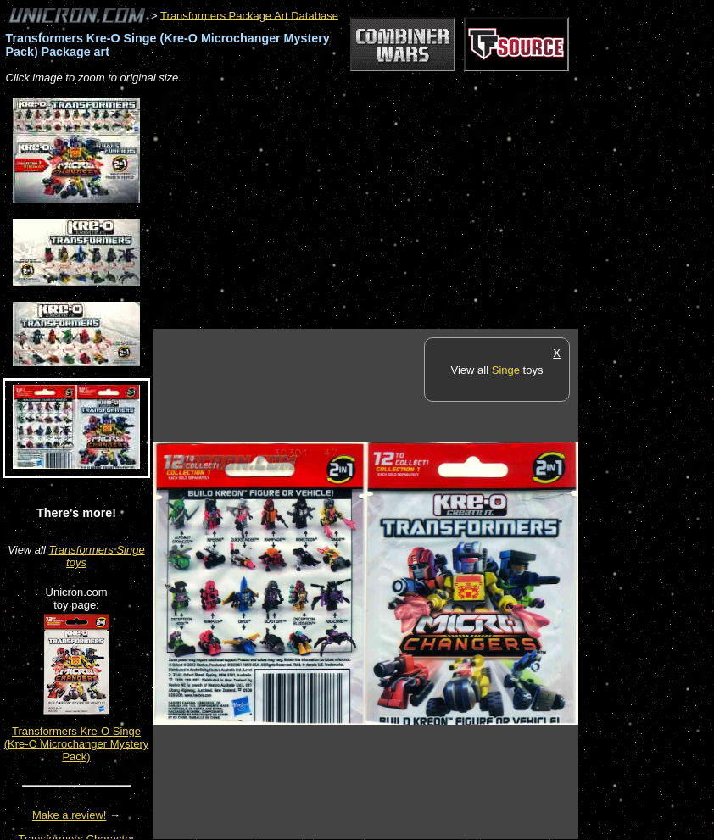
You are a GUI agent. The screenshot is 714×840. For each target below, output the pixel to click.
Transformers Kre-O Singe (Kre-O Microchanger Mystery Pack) (76, 744)
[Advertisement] (351, 207)
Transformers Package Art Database (249, 14)
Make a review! (69, 815)
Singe (506, 370)
